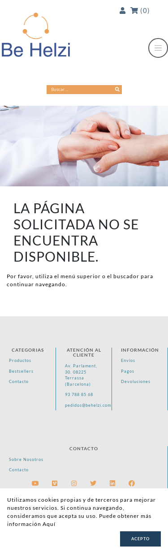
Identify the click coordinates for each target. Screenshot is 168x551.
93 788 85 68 (79, 394)
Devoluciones (136, 381)
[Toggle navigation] (158, 48)
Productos (20, 360)
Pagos (127, 371)
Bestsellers (21, 371)
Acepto (140, 538)
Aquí (49, 524)
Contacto (19, 381)
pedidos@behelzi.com (85, 405)
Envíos (128, 360)
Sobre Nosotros (26, 459)
